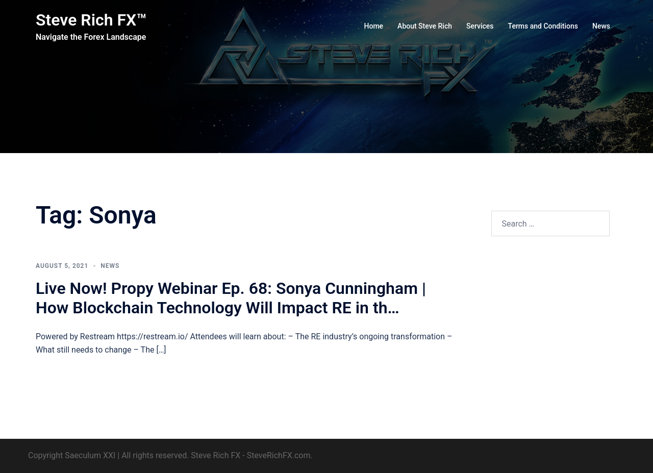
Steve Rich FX (215, 455)
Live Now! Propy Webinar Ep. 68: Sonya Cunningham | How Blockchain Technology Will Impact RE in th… (231, 298)
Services (480, 26)
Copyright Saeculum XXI (71, 455)
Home (374, 26)
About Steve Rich (424, 26)
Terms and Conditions (543, 26)
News (601, 26)
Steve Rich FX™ (91, 20)
